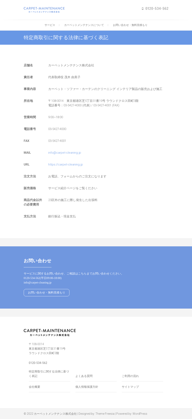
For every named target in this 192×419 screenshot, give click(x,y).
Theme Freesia (104, 413)
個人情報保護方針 (86, 386)
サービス (50, 25)
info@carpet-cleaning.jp (64, 152)
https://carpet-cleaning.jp (65, 164)
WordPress (140, 413)
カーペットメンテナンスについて (84, 25)
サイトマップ (130, 386)
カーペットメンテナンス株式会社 (55, 413)
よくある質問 (84, 376)
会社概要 (34, 386)
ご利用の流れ (130, 376)
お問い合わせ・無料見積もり (130, 25)
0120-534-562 (38, 363)
